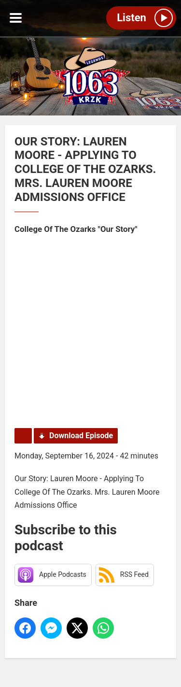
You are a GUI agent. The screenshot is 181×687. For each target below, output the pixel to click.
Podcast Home (23, 436)
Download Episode (81, 435)
